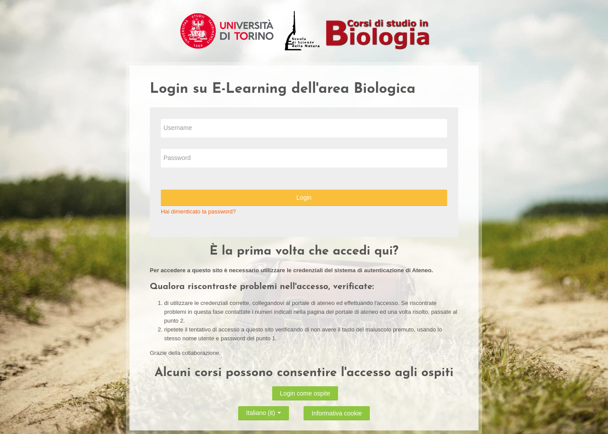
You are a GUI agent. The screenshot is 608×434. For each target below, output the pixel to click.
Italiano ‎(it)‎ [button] (263, 411)
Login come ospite (305, 393)
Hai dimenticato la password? (198, 211)
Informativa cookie (337, 413)
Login (304, 197)
